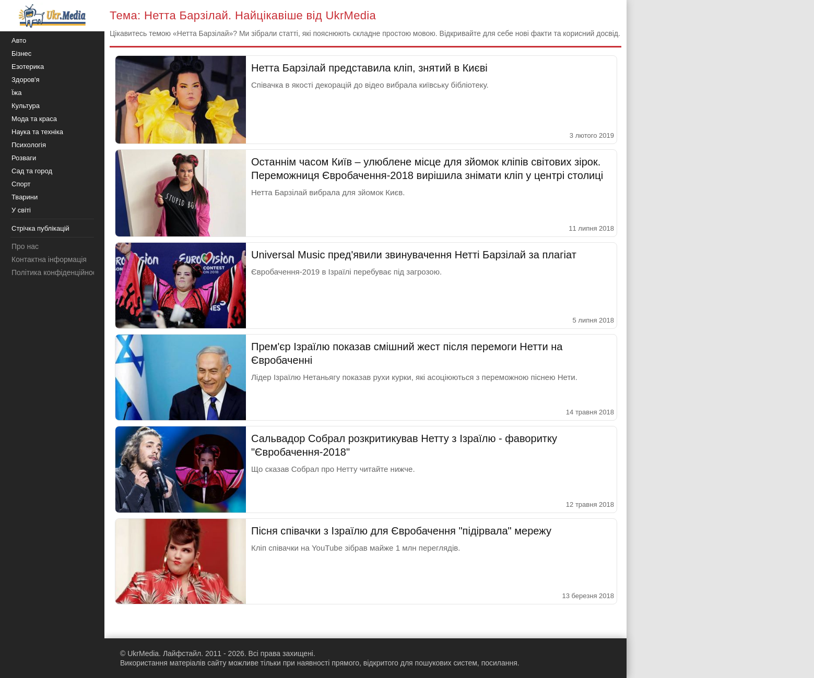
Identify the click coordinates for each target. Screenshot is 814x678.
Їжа (16, 93)
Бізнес (21, 53)
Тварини (24, 197)
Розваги (23, 158)
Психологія (28, 145)
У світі (21, 210)
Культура (25, 106)
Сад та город (31, 171)
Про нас (25, 246)
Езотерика (27, 66)
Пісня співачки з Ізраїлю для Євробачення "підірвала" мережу (401, 531)
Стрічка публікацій (40, 228)
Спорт (21, 184)
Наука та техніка (37, 132)
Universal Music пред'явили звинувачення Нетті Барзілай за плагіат (413, 254)
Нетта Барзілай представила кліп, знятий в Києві (369, 68)
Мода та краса (34, 119)
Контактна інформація (49, 259)
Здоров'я (25, 80)
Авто (18, 40)
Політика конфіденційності (56, 272)
